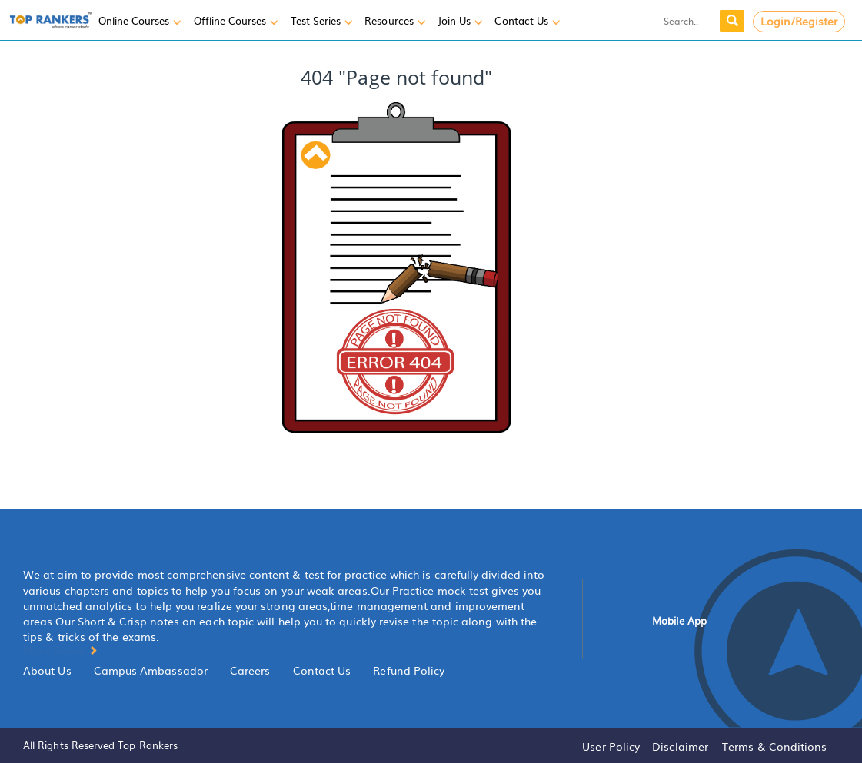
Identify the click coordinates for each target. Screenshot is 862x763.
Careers (250, 670)
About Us (47, 670)
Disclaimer (680, 746)
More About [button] (60, 649)
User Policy (611, 746)
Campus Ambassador (151, 670)
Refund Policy (408, 670)
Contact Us (322, 670)
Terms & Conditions (774, 746)
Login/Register (799, 20)
